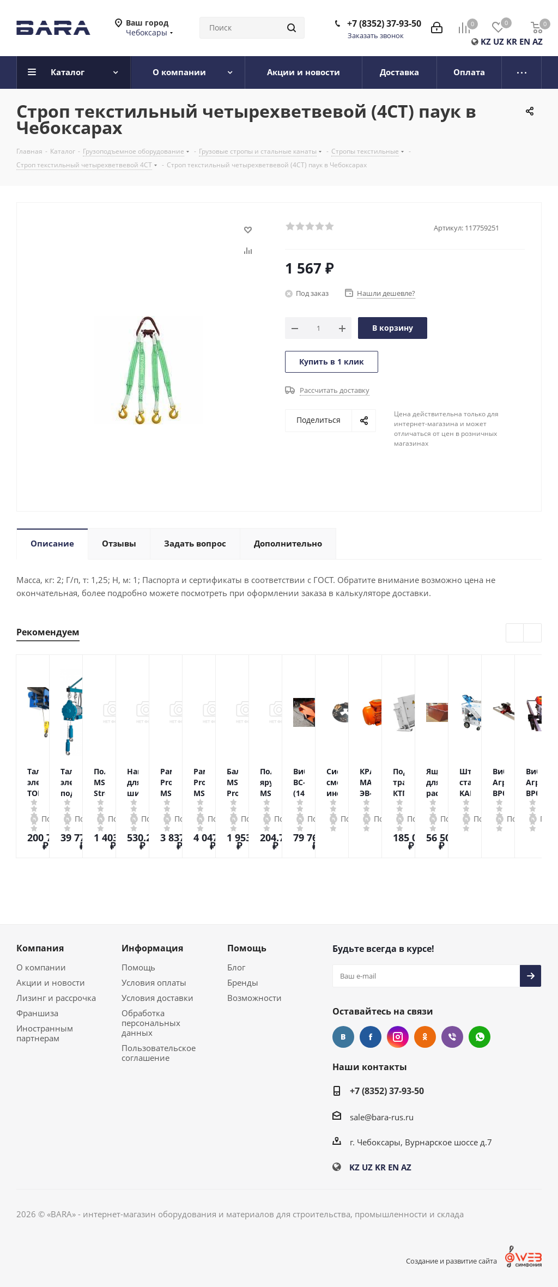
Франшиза (37, 1012)
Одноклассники (425, 1037)
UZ (498, 41)
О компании (41, 967)
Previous (515, 633)
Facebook (370, 1037)
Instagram (398, 1037)
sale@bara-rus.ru (382, 1117)
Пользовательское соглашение (159, 1052)
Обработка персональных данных (151, 1022)
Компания (40, 948)
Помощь (138, 967)
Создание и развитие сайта (451, 1261)
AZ (537, 41)
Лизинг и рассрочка (56, 997)
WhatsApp (479, 1037)
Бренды (242, 982)
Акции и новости (50, 982)
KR (511, 41)
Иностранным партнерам (44, 1033)
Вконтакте (343, 1037)
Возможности (254, 997)
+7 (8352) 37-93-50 (384, 23)
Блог (236, 967)
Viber (452, 1037)
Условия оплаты (154, 982)
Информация (152, 948)
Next (533, 633)
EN (524, 41)
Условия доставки (157, 997)
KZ (486, 41)
